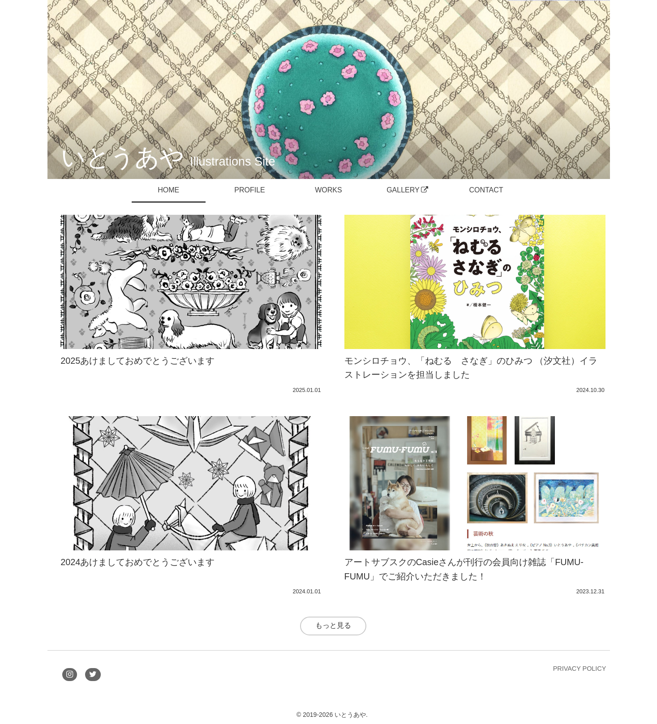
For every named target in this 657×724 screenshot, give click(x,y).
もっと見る (333, 625)
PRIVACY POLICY (579, 668)
